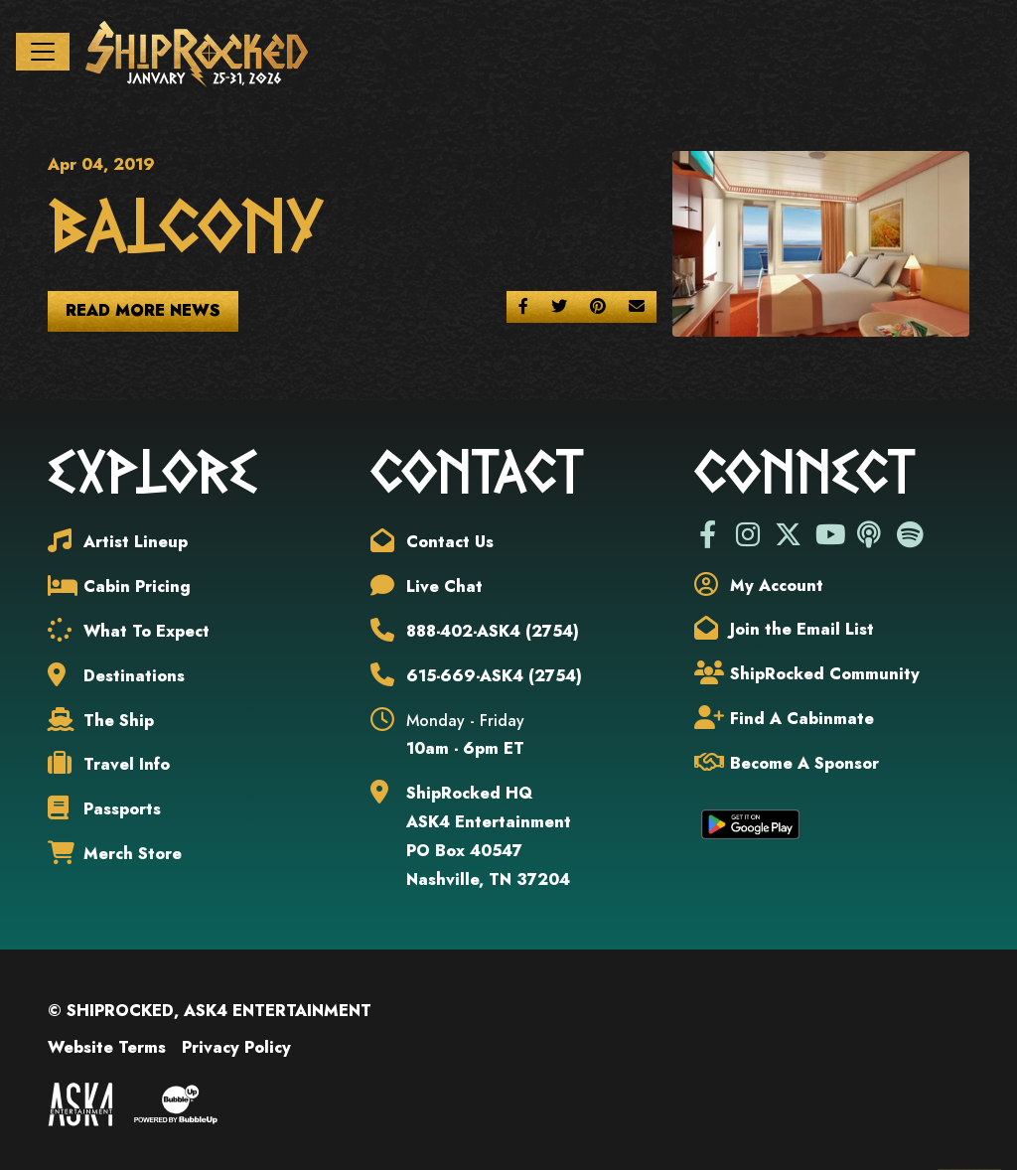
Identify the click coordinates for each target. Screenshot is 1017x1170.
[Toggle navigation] (43, 52)
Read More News (143, 310)
